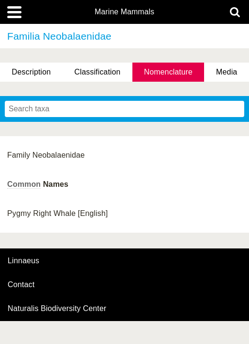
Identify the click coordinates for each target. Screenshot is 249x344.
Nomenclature (168, 72)
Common (24, 184)
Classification (98, 72)
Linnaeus (23, 261)
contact (21, 284)
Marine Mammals (124, 12)
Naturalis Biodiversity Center (57, 308)
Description (31, 72)
